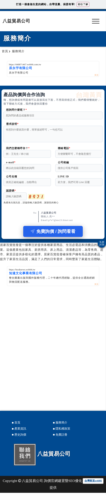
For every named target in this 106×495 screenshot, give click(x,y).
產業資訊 (20, 430)
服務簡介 (61, 424)
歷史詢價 (20, 436)
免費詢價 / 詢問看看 (52, 233)
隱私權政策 (62, 430)
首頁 (17, 424)
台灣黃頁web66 (93, 483)
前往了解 (83, 4)
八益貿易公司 (16, 21)
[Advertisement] (53, 316)
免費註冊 (61, 436)
